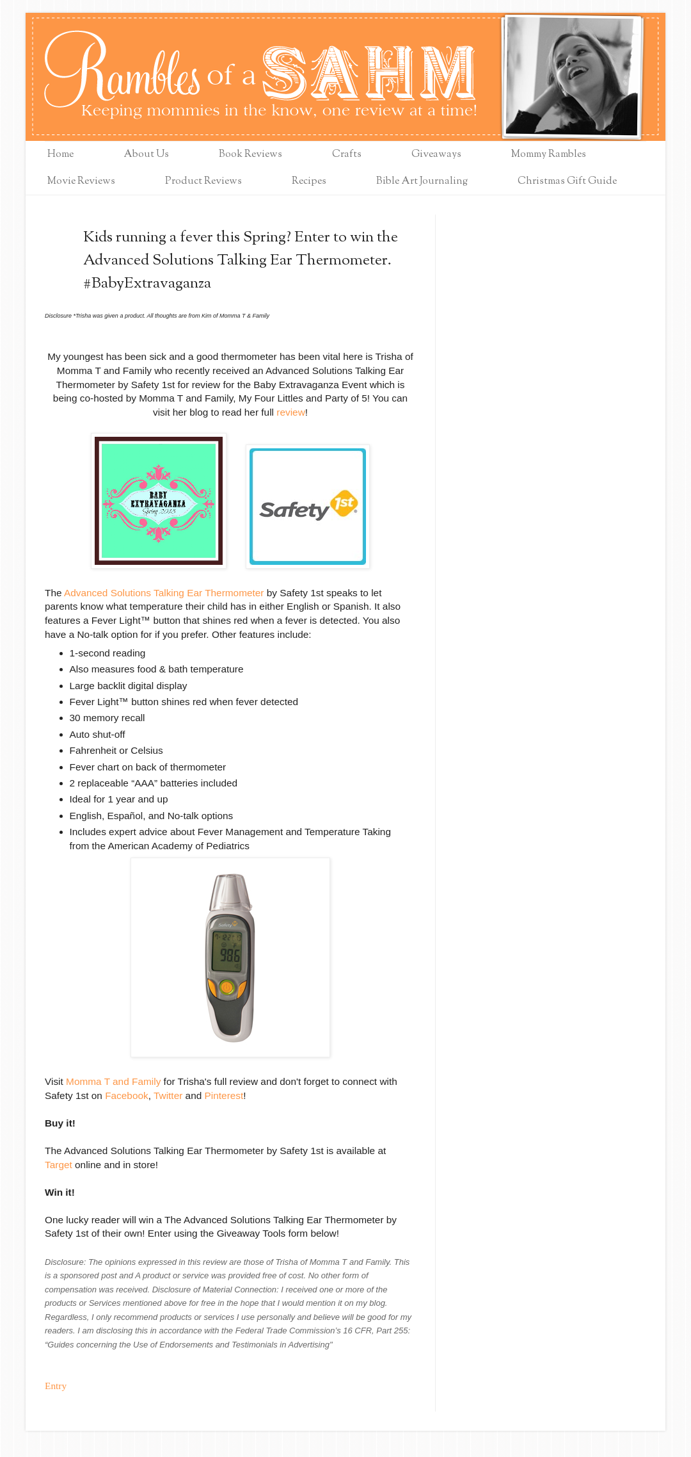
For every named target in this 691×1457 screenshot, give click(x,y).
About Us (146, 154)
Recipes (309, 181)
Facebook (126, 1095)
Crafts (346, 154)
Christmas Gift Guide (567, 181)
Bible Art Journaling (422, 181)
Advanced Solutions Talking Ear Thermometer (164, 592)
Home (60, 154)
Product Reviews (203, 181)
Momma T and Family (113, 1081)
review (290, 412)
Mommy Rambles (548, 154)
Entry (56, 1385)
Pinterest (224, 1095)
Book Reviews (250, 154)
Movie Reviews (81, 181)
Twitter (168, 1095)
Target (58, 1164)
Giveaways (436, 154)
